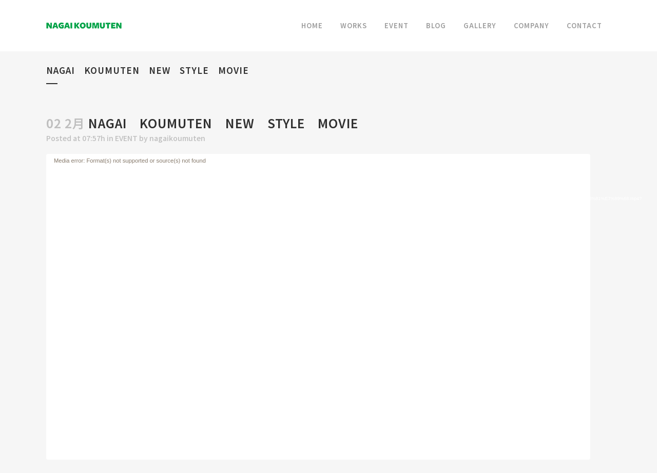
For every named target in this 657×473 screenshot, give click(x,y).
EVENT (126, 138)
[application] (318, 307)
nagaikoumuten (177, 138)
